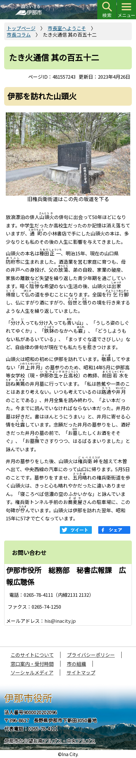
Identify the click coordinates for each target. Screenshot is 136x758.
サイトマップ (81, 672)
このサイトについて (32, 654)
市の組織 (76, 663)
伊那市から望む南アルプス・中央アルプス (49, 740)
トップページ (21, 28)
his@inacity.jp (60, 620)
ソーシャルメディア (32, 672)
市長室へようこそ (67, 28)
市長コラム (19, 34)
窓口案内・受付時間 (32, 663)
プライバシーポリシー (91, 654)
